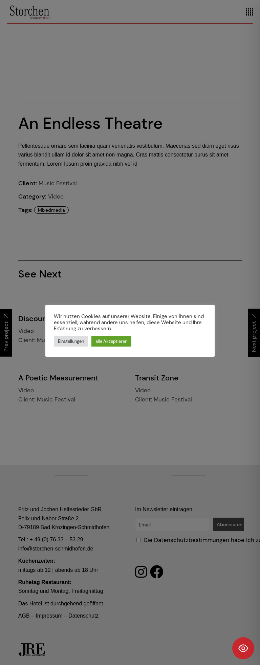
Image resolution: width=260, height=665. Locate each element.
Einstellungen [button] (71, 341)
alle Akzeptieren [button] (111, 341)
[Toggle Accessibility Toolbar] (243, 648)
